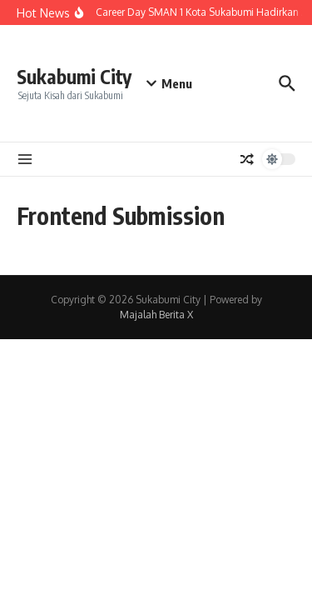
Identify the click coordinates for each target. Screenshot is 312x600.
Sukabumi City (74, 76)
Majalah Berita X (156, 314)
